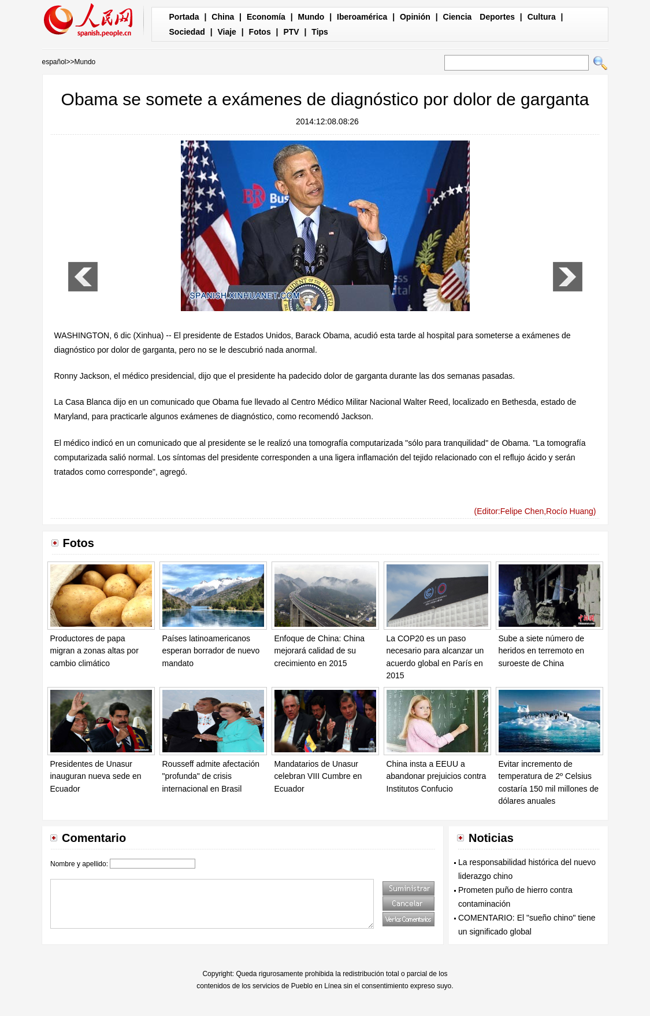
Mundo (311, 16)
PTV (291, 31)
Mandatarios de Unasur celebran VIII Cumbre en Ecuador (318, 776)
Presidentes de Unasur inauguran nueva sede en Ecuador (96, 776)
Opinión (415, 16)
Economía (266, 16)
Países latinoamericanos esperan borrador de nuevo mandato (211, 651)
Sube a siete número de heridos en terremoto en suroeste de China (542, 651)
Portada (184, 16)
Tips (319, 31)
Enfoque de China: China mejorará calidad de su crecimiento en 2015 (319, 651)
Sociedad (187, 31)
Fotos (260, 31)
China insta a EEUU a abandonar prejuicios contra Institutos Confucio (436, 776)
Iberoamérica (362, 16)
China (222, 16)
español (54, 62)
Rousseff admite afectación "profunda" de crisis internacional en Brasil (211, 776)
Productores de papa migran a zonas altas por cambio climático (94, 651)
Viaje (226, 31)
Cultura (542, 16)
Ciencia (457, 16)
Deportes (497, 16)
